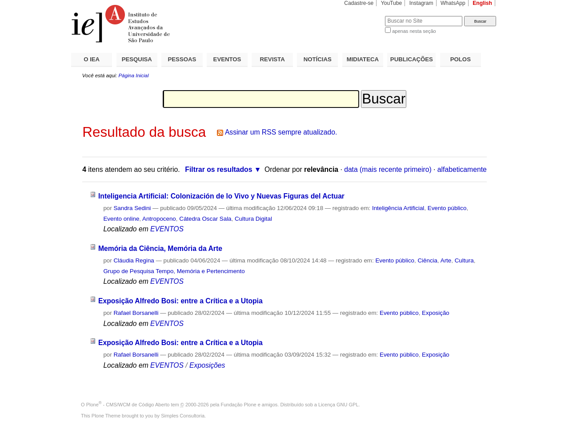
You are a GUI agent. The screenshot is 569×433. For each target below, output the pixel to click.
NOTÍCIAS (318, 59)
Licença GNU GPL (338, 404)
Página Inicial (133, 75)
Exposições (207, 365)
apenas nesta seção (414, 31)
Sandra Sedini (132, 208)
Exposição (435, 313)
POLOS (460, 59)
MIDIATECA (363, 59)
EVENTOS (227, 59)
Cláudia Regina (133, 260)
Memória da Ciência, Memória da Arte (160, 248)
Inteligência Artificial (398, 208)
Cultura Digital (253, 218)
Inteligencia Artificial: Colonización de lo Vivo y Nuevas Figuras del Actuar (221, 196)
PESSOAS (182, 59)
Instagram (421, 3)
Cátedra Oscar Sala (205, 218)
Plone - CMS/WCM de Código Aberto (128, 404)
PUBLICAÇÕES (411, 59)
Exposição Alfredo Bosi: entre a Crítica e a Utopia (180, 301)
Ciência (427, 260)
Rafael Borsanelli (135, 313)
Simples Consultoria (182, 415)
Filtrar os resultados (218, 169)
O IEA (92, 59)
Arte (446, 260)
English (482, 3)
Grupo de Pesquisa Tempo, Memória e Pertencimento (173, 271)
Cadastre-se (358, 3)
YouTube (391, 3)
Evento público (447, 208)
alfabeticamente (462, 169)
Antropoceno (159, 218)
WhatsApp (453, 3)
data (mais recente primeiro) (388, 169)
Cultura (464, 260)
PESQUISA (137, 59)
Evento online (121, 218)
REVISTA (272, 59)
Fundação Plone (238, 404)
